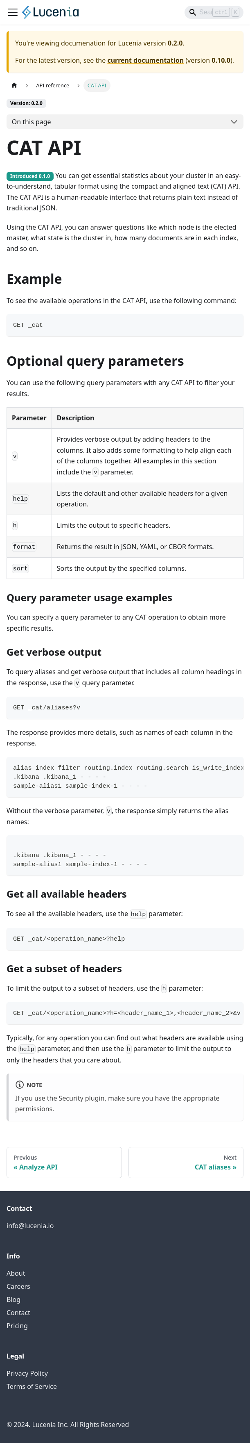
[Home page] (14, 85)
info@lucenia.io (30, 1225)
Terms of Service (32, 1386)
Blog (13, 1299)
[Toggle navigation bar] (13, 12)
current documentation (145, 60)
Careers (18, 1286)
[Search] (214, 12)
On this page (31, 121)
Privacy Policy (27, 1373)
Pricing (17, 1325)
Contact (18, 1312)
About (16, 1273)
